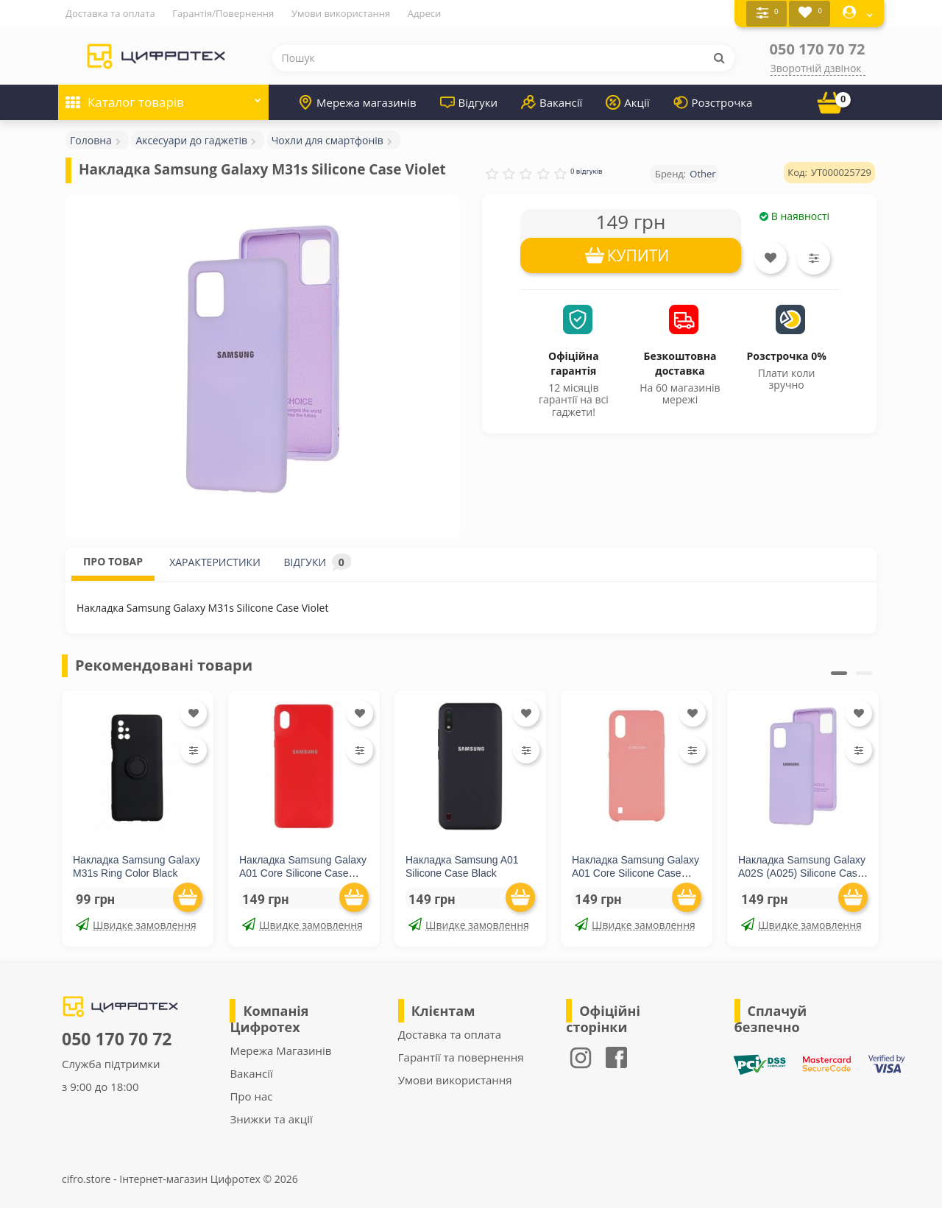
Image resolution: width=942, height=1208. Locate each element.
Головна (91, 139)
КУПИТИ (638, 254)
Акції (627, 101)
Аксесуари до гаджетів (191, 139)
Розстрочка (713, 101)
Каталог (163, 97)
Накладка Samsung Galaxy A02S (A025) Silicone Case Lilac (801, 872)
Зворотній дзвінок (816, 67)
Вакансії (551, 101)
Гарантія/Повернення (223, 13)
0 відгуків (586, 170)
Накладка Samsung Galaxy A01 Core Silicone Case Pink (635, 872)
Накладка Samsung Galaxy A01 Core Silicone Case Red (302, 872)
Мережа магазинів (357, 101)
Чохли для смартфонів (327, 139)
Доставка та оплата (110, 13)
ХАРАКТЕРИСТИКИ (215, 561)
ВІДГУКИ (317, 561)
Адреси (424, 13)
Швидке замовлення (136, 924)
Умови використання (340, 13)
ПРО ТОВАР (113, 561)
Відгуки (468, 101)
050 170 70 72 (817, 48)
